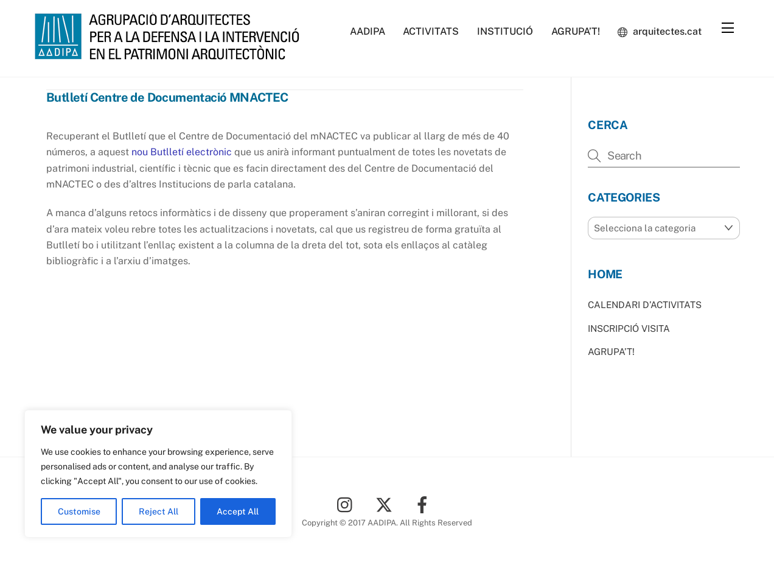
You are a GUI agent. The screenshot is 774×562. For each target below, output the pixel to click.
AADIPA (367, 31)
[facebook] (424, 504)
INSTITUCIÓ (505, 31)
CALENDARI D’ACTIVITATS (645, 305)
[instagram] (347, 504)
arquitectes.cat (660, 31)
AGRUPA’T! (575, 31)
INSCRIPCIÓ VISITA (629, 328)
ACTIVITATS (431, 31)
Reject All (158, 511)
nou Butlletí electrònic (182, 152)
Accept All (238, 511)
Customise (79, 511)
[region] (158, 474)
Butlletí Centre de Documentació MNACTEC (167, 97)
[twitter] (386, 504)
